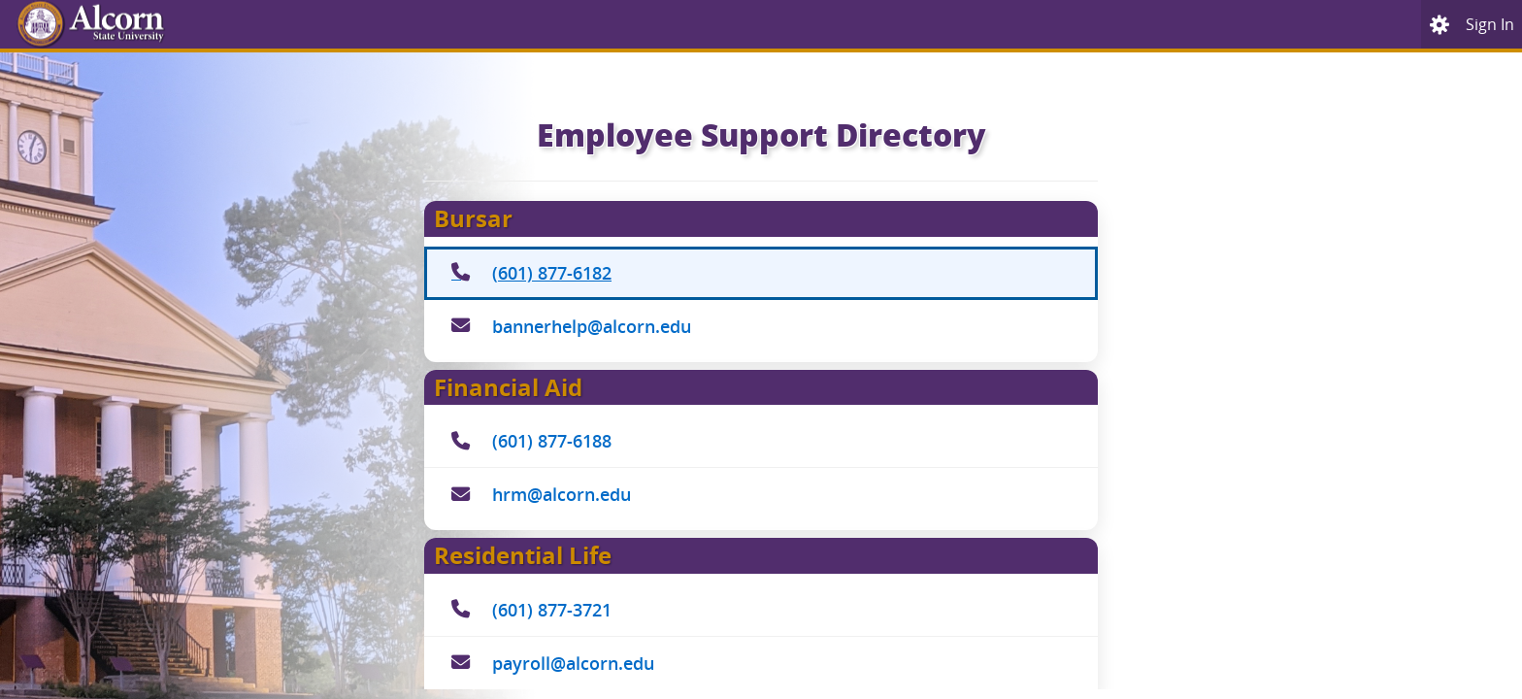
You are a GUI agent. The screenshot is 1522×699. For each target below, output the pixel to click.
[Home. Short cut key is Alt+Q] (163, 24)
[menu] (1439, 24)
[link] (1490, 24)
